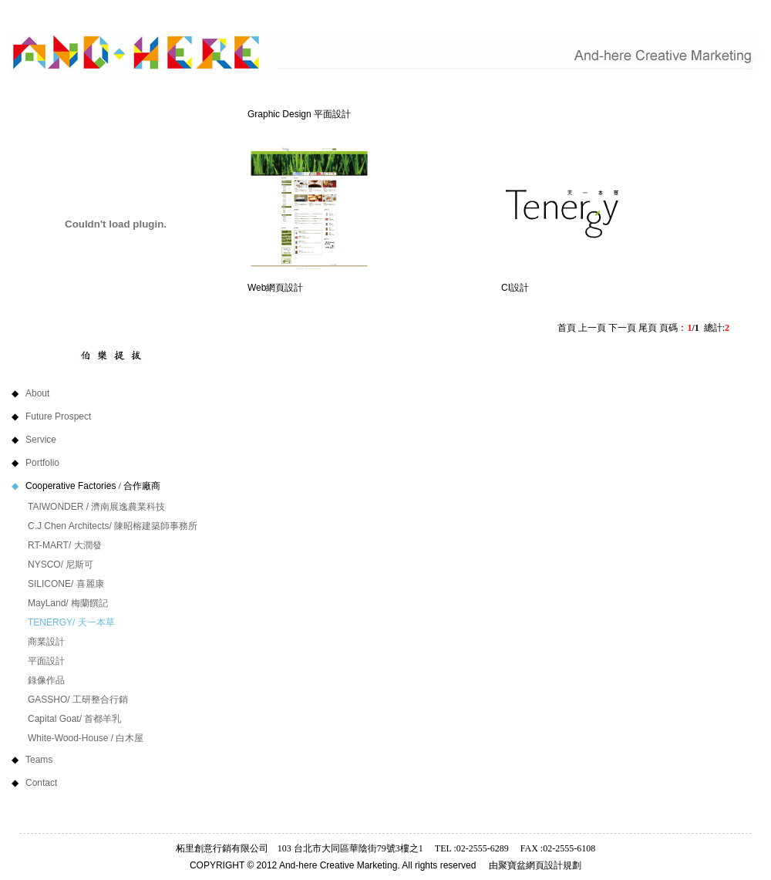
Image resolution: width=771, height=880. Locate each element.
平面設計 (46, 661)
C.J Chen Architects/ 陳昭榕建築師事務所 (112, 526)
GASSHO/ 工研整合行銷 (78, 699)
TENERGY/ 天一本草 (71, 622)
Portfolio (60, 462)
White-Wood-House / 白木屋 (86, 738)
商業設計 (46, 641)
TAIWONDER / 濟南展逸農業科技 (96, 506)
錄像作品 (46, 680)
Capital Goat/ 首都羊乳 (74, 718)
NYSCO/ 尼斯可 (60, 564)
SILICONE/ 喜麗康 (66, 583)
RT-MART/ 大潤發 (65, 545)
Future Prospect (71, 416)
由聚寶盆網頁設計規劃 (535, 865)
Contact (63, 782)
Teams (61, 759)
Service (63, 439)
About (59, 393)
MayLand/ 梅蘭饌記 (68, 603)
